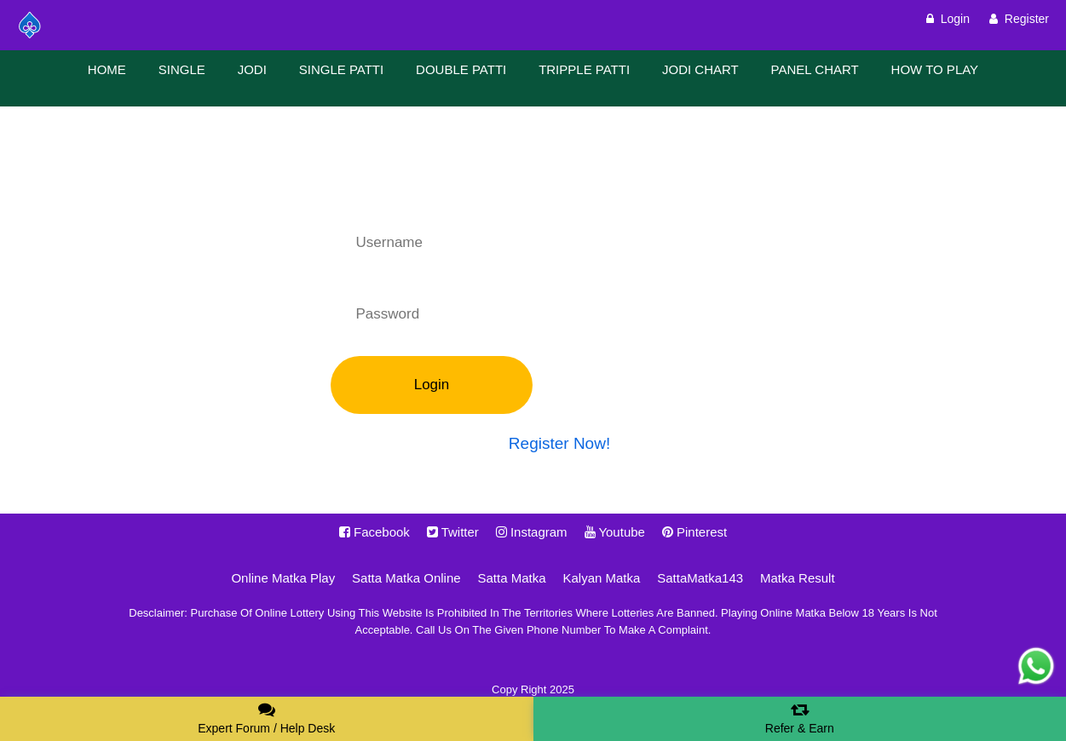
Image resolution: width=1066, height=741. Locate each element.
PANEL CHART (815, 69)
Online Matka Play (283, 578)
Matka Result (797, 578)
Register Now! (559, 443)
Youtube (615, 532)
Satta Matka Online (406, 578)
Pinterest (694, 532)
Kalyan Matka (601, 578)
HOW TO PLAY (935, 69)
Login (948, 19)
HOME (107, 69)
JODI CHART (700, 69)
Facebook (374, 532)
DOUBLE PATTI (461, 69)
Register (1019, 19)
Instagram (532, 532)
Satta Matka (512, 578)
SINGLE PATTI (341, 69)
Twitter (453, 532)
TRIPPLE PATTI (584, 69)
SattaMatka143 (700, 578)
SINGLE (181, 69)
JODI (252, 69)
